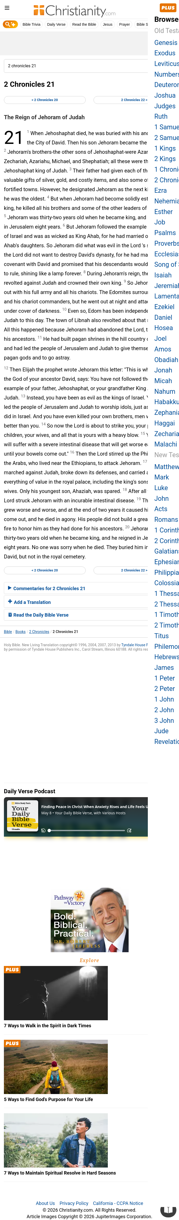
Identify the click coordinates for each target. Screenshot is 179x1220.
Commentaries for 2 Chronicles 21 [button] (46, 588)
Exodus (164, 53)
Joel (160, 338)
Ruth (161, 116)
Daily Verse (56, 24)
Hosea (163, 328)
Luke (161, 488)
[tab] (89, 588)
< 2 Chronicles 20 (45, 100)
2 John (164, 710)
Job (159, 222)
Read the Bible (84, 24)
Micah (163, 381)
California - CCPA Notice (118, 1203)
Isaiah (163, 275)
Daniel (163, 317)
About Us (45, 1203)
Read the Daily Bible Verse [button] (38, 615)
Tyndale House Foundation (142, 645)
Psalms (165, 233)
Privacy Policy (73, 1203)
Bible (8, 632)
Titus (161, 636)
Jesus (107, 24)
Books (21, 632)
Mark (161, 477)
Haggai (164, 423)
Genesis (165, 42)
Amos (162, 349)
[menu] (7, 9)
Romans (166, 519)
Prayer (124, 24)
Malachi (165, 444)
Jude (161, 731)
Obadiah (166, 360)
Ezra (160, 190)
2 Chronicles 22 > (134, 100)
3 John (164, 720)
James (164, 667)
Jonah (163, 370)
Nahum (164, 391)
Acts (160, 509)
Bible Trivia (31, 24)
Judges (165, 106)
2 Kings (165, 159)
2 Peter (164, 688)
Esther (163, 212)
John (161, 498)
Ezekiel (164, 307)
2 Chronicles (39, 632)
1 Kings (165, 148)
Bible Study (146, 24)
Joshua (165, 95)
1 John (164, 699)
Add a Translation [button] (29, 602)
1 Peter (164, 678)
